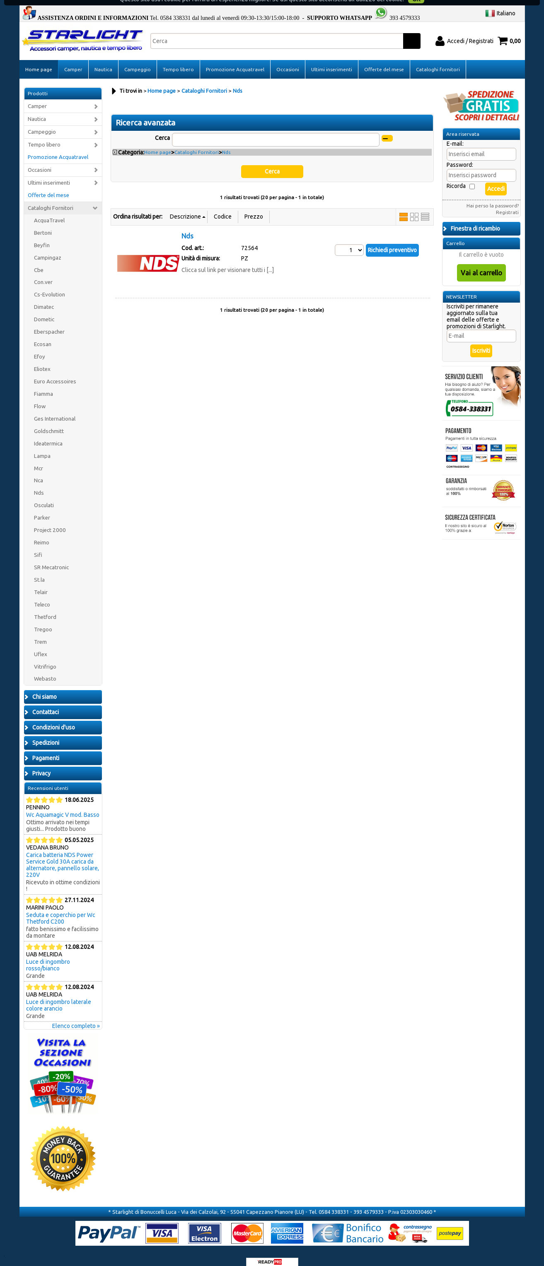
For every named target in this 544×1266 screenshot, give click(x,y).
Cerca (162, 128)
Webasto (45, 669)
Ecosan (42, 335)
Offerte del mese (384, 59)
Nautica (103, 59)
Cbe (39, 260)
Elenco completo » (76, 1016)
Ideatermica (48, 434)
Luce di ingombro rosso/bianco (48, 955)
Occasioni (287, 59)
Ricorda (456, 176)
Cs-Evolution (49, 285)
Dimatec (44, 297)
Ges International (54, 409)
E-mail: (455, 134)
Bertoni (43, 223)
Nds (39, 483)
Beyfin (42, 235)
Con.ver (43, 273)
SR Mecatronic (51, 557)
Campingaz (47, 248)
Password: (460, 155)
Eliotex (42, 359)
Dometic (44, 310)
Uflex (40, 644)
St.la (39, 570)
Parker (42, 508)
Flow (40, 396)
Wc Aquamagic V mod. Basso (62, 805)
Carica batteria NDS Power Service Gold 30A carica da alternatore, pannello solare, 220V (62, 855)
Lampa (42, 446)
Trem (40, 632)
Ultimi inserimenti (331, 59)
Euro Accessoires (55, 371)
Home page (38, 59)
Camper (73, 59)
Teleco (42, 595)
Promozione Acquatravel (235, 59)
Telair (41, 582)
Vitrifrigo (45, 657)
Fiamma (43, 384)
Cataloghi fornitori (438, 59)
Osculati (44, 496)
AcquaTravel (49, 210)
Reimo (41, 533)
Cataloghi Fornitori (50, 198)
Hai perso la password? (493, 196)
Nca (38, 471)
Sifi (38, 545)
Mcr (38, 458)
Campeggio (137, 59)
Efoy (39, 347)
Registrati (507, 202)
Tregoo (43, 619)
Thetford (45, 607)
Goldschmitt (49, 421)
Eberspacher (49, 322)
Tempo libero (178, 59)
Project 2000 (50, 520)
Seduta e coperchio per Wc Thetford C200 (60, 908)
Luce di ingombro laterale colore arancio (58, 995)
